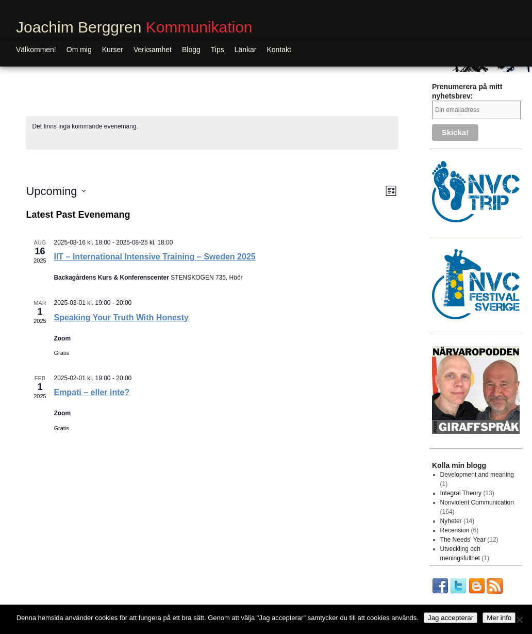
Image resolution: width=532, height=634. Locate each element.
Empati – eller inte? (91, 392)
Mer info (499, 618)
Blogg (191, 49)
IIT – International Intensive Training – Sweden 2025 (154, 256)
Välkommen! (36, 49)
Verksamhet (153, 49)
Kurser (112, 49)
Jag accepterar (450, 618)
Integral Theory (461, 493)
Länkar (246, 49)
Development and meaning (477, 474)
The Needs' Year (463, 539)
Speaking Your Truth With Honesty (121, 317)
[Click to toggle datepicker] (56, 191)
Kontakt (279, 49)
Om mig (79, 49)
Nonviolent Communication (477, 502)
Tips (217, 49)
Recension (455, 530)
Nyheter (451, 521)
